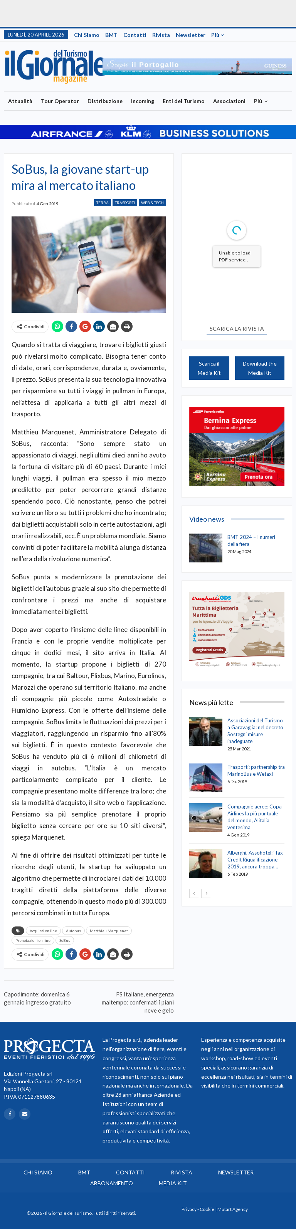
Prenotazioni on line (32, 940)
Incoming (142, 101)
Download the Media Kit (260, 368)
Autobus (73, 930)
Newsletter (190, 35)
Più (217, 35)
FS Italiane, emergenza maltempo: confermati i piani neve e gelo (138, 1002)
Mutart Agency (232, 1209)
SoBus (64, 940)
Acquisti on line (43, 930)
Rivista (161, 35)
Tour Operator (60, 101)
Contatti (134, 35)
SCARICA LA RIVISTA (237, 328)
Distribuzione (105, 101)
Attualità (20, 101)
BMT (111, 35)
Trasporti (125, 202)
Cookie (207, 1209)
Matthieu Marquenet (109, 930)
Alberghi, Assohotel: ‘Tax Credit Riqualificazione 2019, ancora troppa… (255, 860)
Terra (102, 202)
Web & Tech (152, 202)
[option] (197, 66)
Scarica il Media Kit (209, 368)
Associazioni (229, 101)
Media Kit (173, 1183)
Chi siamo (86, 35)
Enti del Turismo (184, 101)
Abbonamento (111, 1183)
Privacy (189, 1209)
